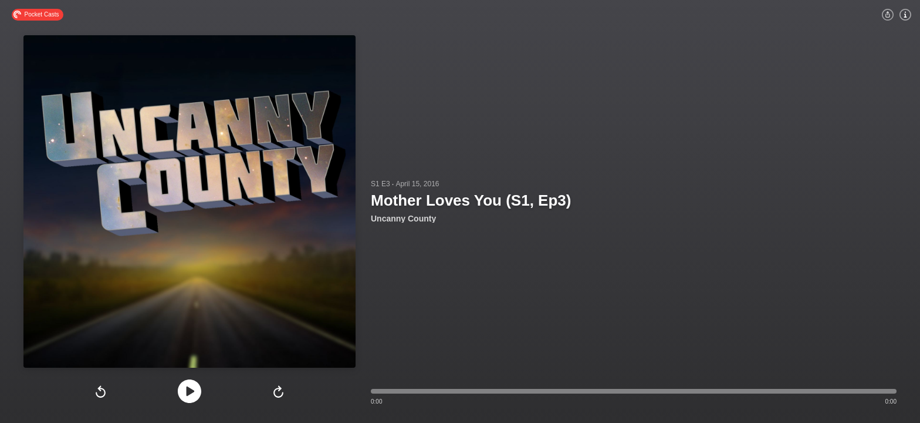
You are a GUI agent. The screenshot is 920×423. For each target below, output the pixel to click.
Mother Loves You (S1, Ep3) (471, 200)
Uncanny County (403, 218)
